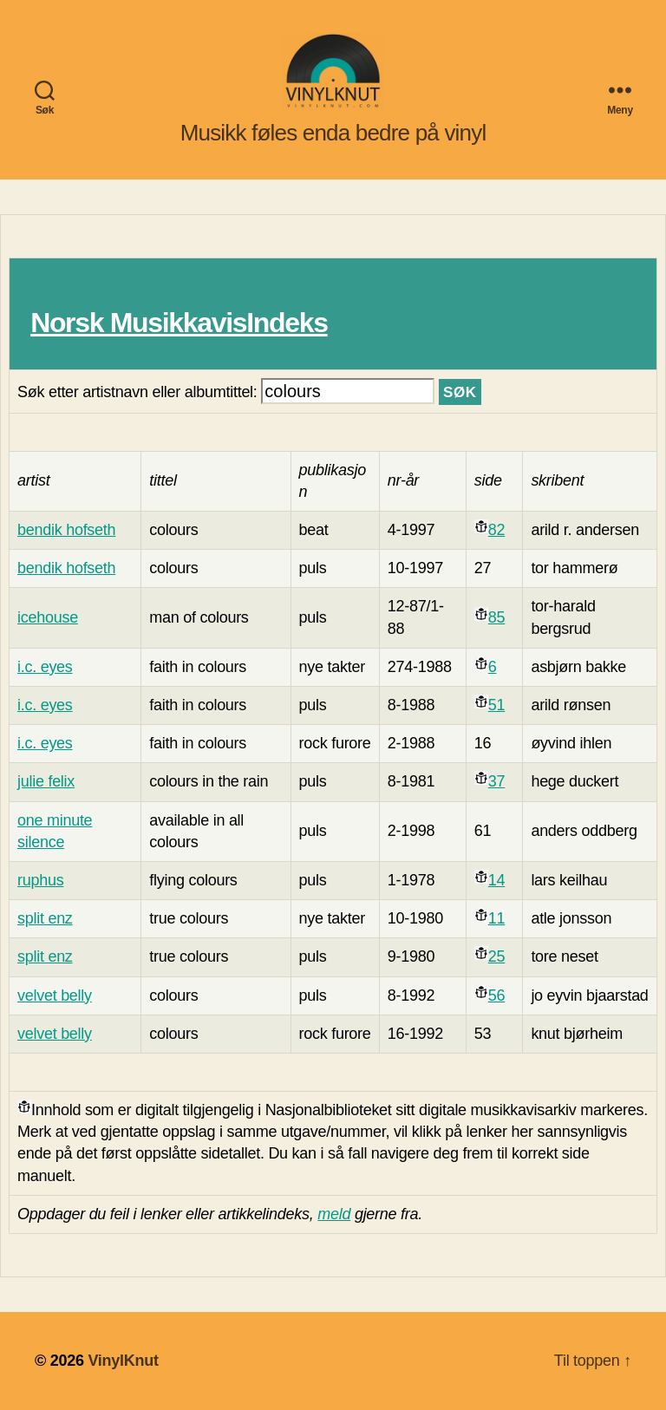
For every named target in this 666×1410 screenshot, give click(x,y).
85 (496, 617)
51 (496, 705)
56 (496, 995)
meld (333, 1214)
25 (496, 956)
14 (496, 880)
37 (496, 781)
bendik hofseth (66, 530)
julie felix (46, 781)
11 (496, 918)
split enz (45, 918)
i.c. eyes (45, 667)
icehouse (47, 617)
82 (496, 530)
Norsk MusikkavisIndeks (178, 322)
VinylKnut (123, 1360)
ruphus (40, 880)
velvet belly (54, 995)
